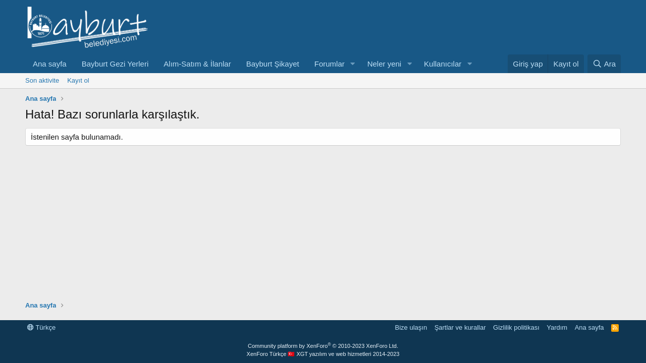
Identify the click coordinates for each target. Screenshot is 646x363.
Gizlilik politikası (516, 327)
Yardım (557, 327)
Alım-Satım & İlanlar (197, 63)
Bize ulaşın (411, 327)
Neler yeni (384, 63)
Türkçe (41, 327)
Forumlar (329, 63)
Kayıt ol (78, 80)
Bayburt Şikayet (272, 63)
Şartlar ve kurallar (460, 327)
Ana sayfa (50, 63)
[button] (353, 63)
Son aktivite (42, 80)
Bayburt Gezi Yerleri (115, 63)
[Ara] (604, 63)
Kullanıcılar (442, 63)
